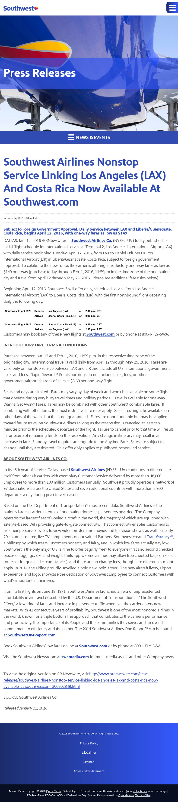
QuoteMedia (53, 791)
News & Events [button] (89, 137)
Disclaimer (89, 752)
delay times (140, 791)
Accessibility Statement (89, 771)
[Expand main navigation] (172, 7)
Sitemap (89, 762)
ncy (166, 536)
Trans (151, 536)
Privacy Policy (89, 743)
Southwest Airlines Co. (81, 733)
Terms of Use (142, 795)
